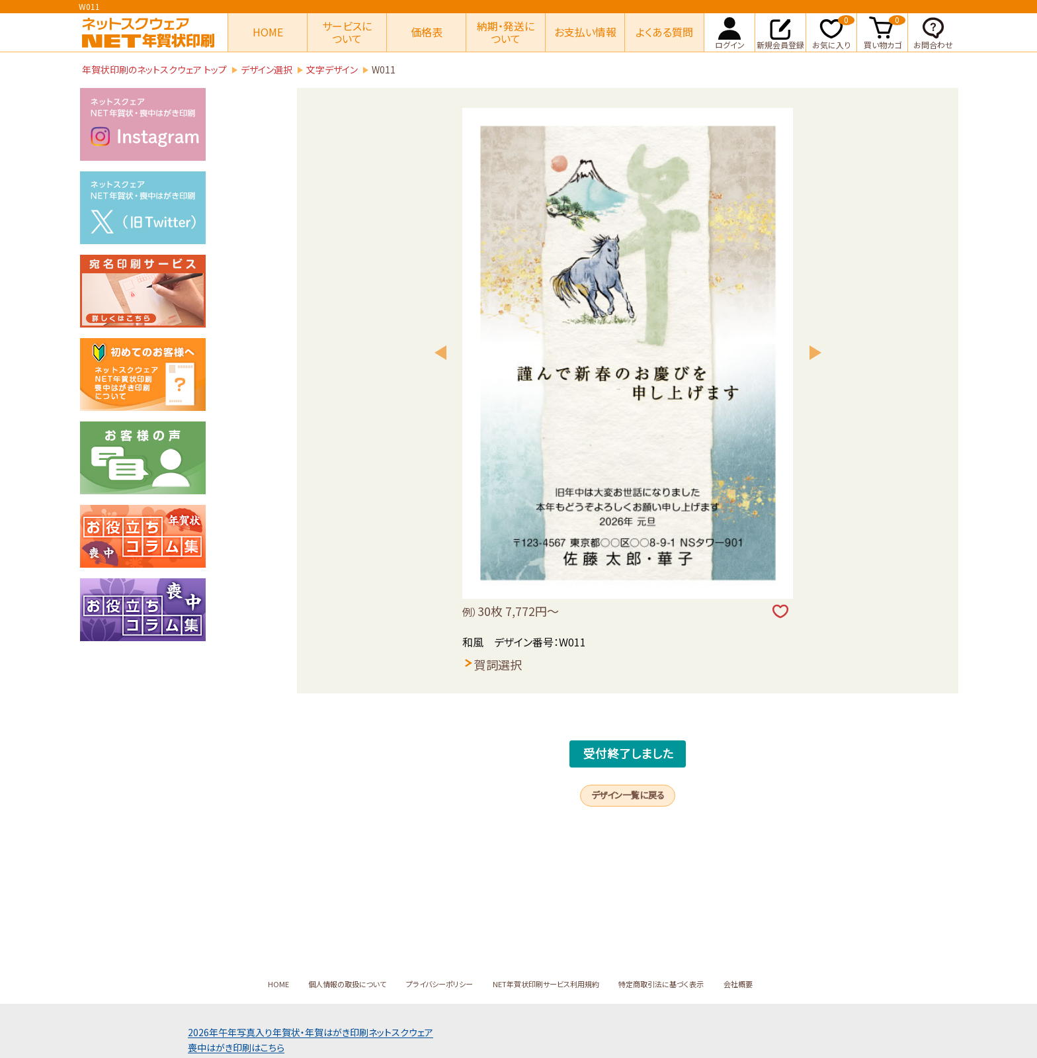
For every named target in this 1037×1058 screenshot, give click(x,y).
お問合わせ (933, 31)
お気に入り (833, 31)
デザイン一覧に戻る (628, 820)
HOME (268, 32)
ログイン (730, 31)
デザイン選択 (266, 69)
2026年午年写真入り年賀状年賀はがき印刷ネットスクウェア (310, 1032)
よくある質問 (664, 32)
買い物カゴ (885, 31)
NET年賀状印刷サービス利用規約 (550, 984)
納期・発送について (505, 32)
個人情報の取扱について (317, 984)
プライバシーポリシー (426, 984)
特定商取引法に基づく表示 (686, 984)
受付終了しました (628, 763)
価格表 (426, 32)
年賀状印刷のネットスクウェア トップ (154, 69)
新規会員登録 (780, 31)
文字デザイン (332, 69)
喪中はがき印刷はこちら (236, 1047)
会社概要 (776, 984)
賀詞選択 (498, 664)
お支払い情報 (585, 32)
